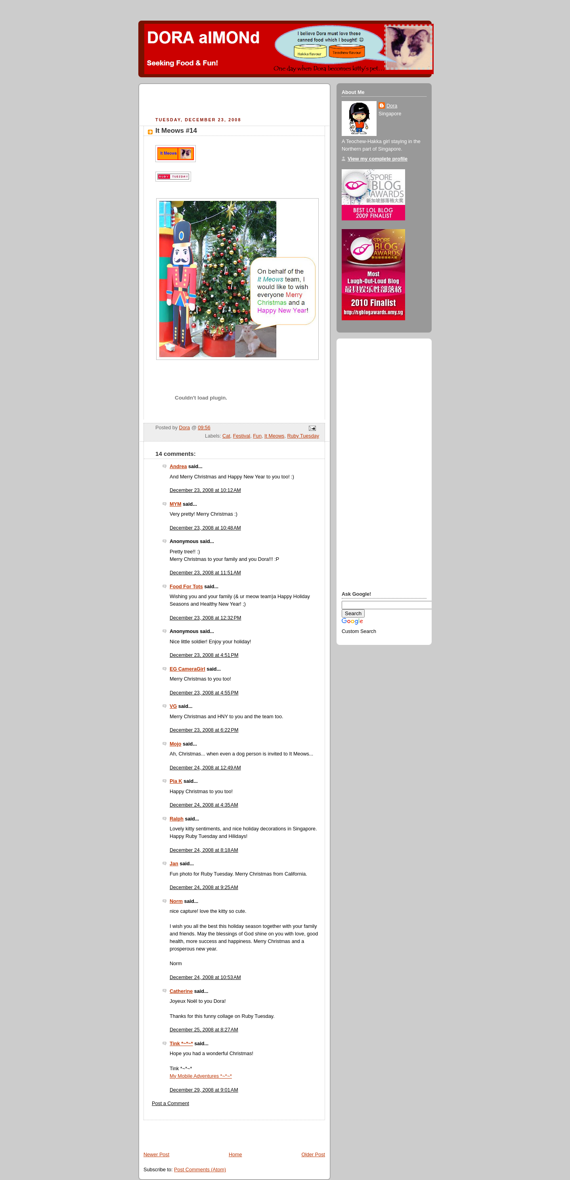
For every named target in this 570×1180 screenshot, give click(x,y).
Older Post (313, 1154)
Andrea (178, 466)
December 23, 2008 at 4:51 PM (204, 655)
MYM (175, 504)
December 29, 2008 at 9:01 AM (204, 1090)
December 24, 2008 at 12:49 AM (205, 768)
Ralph (177, 819)
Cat (226, 436)
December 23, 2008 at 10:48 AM (205, 528)
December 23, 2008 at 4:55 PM (204, 693)
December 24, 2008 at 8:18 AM (204, 850)
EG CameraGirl (187, 669)
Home (235, 1154)
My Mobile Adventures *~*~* (201, 1076)
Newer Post (156, 1154)
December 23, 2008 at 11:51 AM (205, 573)
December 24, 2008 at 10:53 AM (205, 977)
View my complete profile (377, 159)
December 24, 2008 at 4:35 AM (204, 805)
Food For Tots (186, 586)
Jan (174, 863)
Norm (176, 901)
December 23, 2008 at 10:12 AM (205, 490)
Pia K (176, 781)
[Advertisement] (236, 101)
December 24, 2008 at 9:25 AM (204, 887)
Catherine (181, 991)
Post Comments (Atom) (200, 1169)
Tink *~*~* (181, 1043)
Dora (391, 106)
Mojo (175, 744)
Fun (257, 436)
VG (173, 706)
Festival (241, 436)
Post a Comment (170, 1103)
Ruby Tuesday (303, 436)
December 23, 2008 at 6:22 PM (204, 730)
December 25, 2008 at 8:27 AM (204, 1030)
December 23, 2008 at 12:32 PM (205, 618)
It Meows (274, 436)
